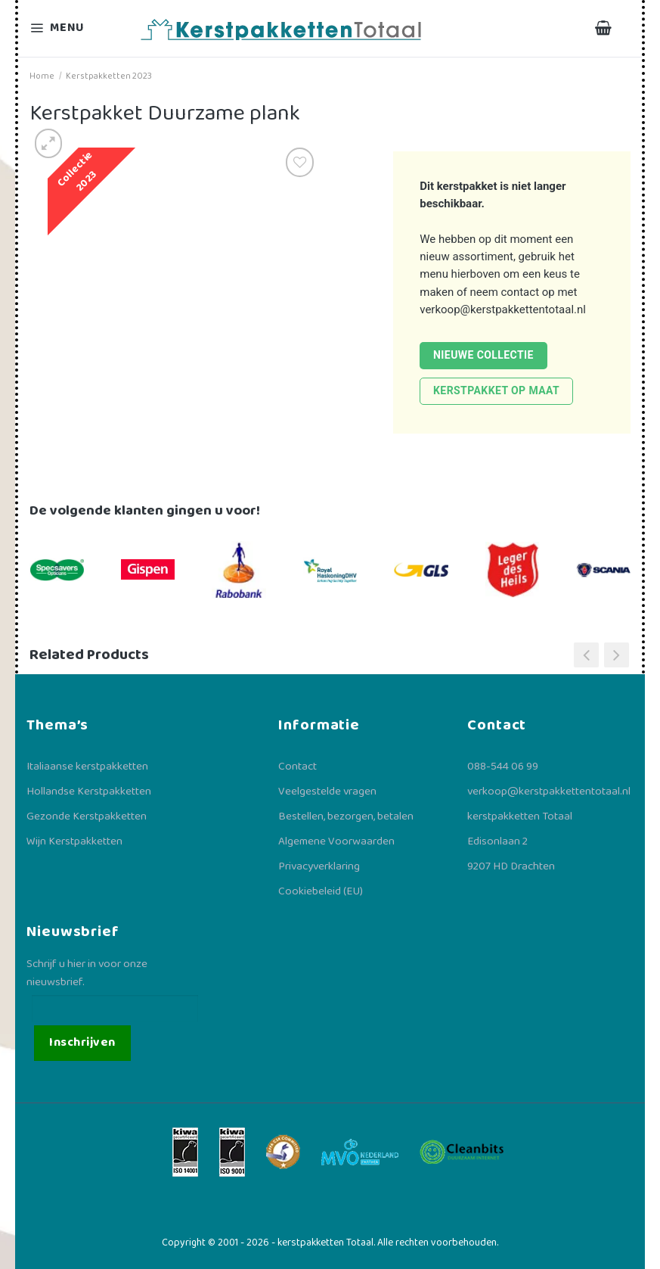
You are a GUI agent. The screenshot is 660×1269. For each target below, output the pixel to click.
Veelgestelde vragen (327, 791)
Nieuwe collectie (483, 355)
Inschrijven (82, 1042)
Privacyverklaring (319, 866)
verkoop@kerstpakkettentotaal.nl (503, 309)
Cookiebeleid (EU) (320, 891)
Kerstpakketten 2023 (109, 76)
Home (41, 76)
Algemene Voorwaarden (336, 841)
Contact (297, 766)
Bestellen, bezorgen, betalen (346, 816)
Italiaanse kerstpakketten (87, 766)
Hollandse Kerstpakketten (88, 791)
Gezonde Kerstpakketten (86, 816)
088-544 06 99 (502, 766)
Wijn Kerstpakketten (74, 841)
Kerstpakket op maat (496, 390)
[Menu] (66, 28)
